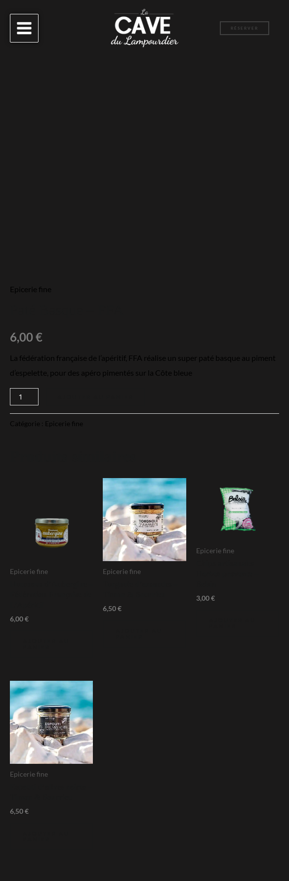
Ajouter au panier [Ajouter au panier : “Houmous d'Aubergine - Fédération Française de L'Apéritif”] (46, 644)
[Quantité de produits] (24, 396)
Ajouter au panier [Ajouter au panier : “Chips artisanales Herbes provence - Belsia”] (232, 623)
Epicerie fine (30, 289)
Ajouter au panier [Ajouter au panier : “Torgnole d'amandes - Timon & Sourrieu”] (139, 633)
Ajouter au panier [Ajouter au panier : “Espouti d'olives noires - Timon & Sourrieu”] (46, 836)
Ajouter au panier (95, 396)
